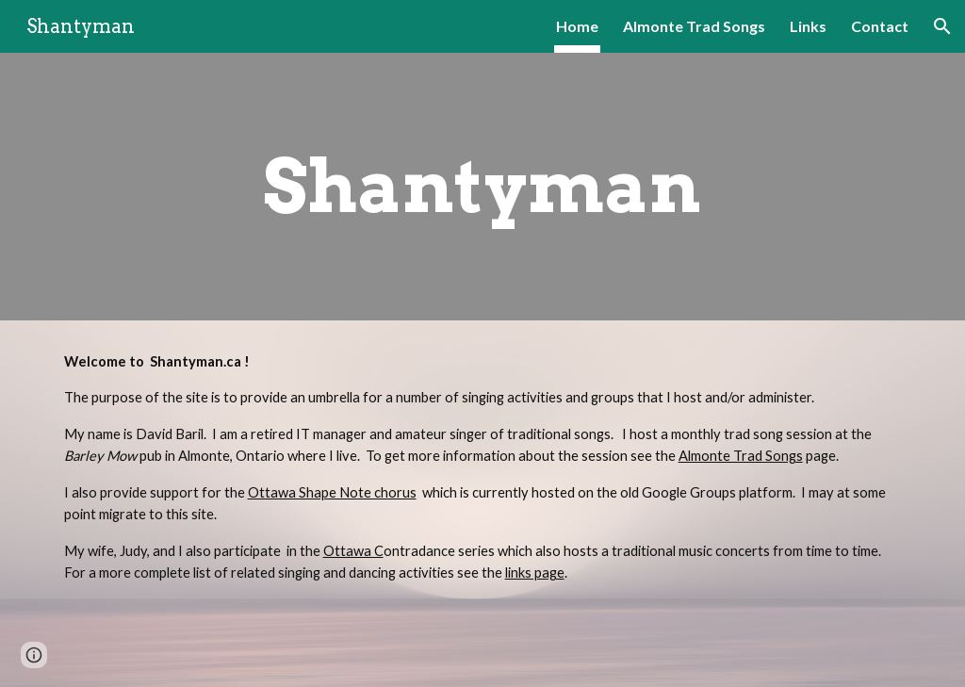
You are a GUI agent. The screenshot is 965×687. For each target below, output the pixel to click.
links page (534, 572)
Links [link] (808, 26)
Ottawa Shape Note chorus (332, 492)
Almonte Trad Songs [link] (694, 26)
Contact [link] (879, 26)
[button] (942, 26)
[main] (482, 186)
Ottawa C (353, 551)
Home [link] (577, 26)
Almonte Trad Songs (741, 456)
